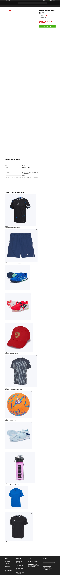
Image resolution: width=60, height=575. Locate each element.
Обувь (6, 5)
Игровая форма (30, 5)
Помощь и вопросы (52, 0)
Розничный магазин (19, 562)
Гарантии (17, 569)
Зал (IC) (23, 170)
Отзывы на (48, 569)
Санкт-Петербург (7, 0)
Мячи (45, 5)
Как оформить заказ (19, 565)
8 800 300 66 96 (30, 564)
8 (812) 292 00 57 (30, 561)
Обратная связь (7, 563)
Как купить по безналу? (19, 568)
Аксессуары (49, 5)
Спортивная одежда (12, 5)
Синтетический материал (26, 167)
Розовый (23, 175)
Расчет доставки (7, 566)
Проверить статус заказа (8, 567)
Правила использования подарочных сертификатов (8, 571)
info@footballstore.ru (32, 566)
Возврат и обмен (18, 564)
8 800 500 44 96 (45, 0)
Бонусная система (19, 561)
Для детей (18, 5)
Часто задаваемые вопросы (7, 561)
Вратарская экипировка (38, 5)
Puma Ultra (23, 165)
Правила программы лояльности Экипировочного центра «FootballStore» (20, 572)
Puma (23, 162)
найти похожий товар (47, 26)
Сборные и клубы (24, 5)
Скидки (53, 5)
